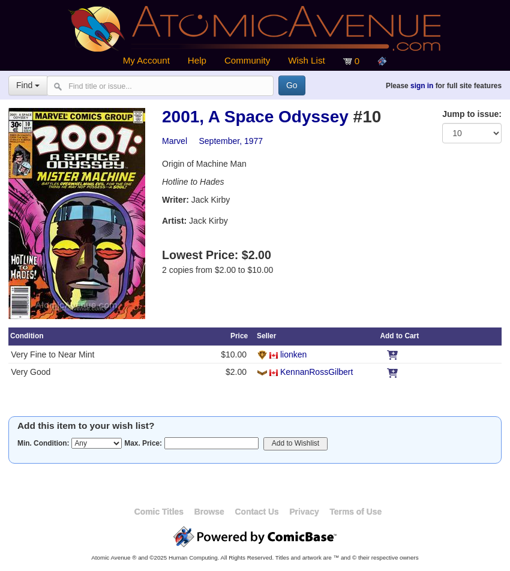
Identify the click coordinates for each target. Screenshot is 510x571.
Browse (209, 511)
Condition (26, 336)
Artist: (174, 221)
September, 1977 (231, 141)
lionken (293, 354)
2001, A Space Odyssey (255, 116)
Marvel (174, 141)
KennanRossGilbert (316, 372)
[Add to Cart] (392, 354)
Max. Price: (143, 443)
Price (239, 336)
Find (28, 85)
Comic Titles (159, 511)
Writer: (175, 200)
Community (247, 60)
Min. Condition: (43, 443)
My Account (146, 60)
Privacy (304, 511)
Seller (266, 336)
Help (197, 60)
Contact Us (256, 511)
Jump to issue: (472, 114)
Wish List (306, 60)
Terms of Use (355, 511)
